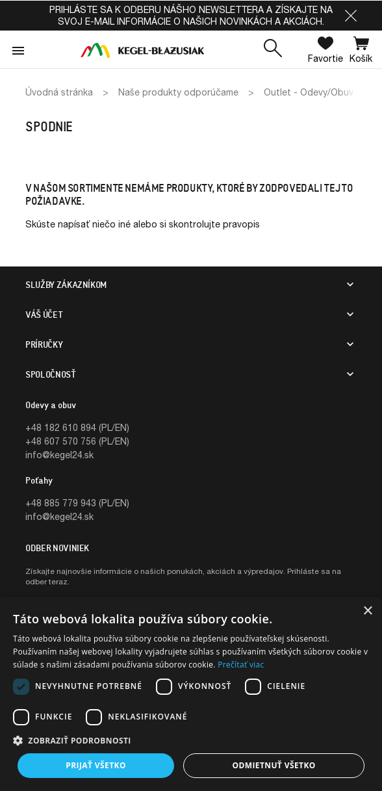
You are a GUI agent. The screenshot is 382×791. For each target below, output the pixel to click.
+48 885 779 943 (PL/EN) (77, 502)
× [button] (367, 611)
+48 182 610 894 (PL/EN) (77, 427)
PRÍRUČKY (43, 344)
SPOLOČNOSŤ (50, 374)
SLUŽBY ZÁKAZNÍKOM (66, 284)
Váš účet (43, 314)
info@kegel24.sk (59, 454)
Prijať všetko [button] (96, 765)
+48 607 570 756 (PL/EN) (77, 441)
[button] (351, 15)
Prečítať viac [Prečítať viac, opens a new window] (241, 664)
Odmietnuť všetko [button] (273, 765)
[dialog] (191, 694)
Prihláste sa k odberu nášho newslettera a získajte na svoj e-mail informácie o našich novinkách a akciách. (191, 15)
